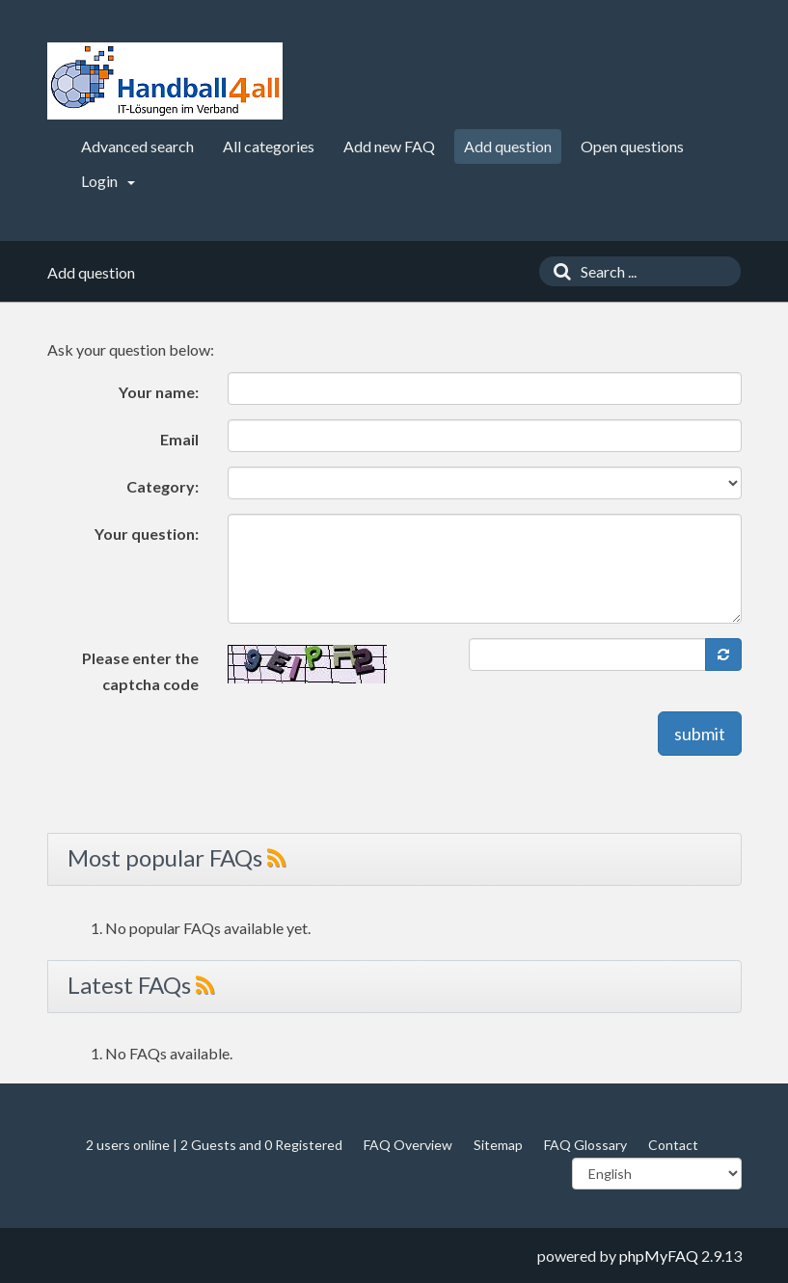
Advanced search (137, 146)
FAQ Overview (408, 1144)
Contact (673, 1144)
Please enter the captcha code (140, 671)
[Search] (557, 271)
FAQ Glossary (585, 1144)
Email (179, 439)
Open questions (632, 146)
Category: (162, 486)
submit (699, 733)
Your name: (159, 392)
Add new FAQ (389, 146)
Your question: (147, 533)
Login (108, 181)
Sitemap (498, 1144)
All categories (268, 146)
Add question (508, 146)
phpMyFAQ (658, 1255)
